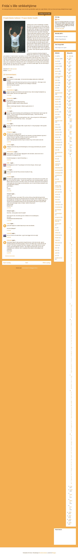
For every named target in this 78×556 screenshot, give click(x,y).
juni (71, 153)
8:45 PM (9, 167)
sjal (56, 87)
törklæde (57, 96)
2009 (70, 114)
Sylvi (56, 124)
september (71, 139)
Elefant (57, 232)
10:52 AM (9, 87)
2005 (70, 522)
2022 (70, 68)
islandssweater (59, 92)
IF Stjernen (9, 132)
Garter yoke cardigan (58, 186)
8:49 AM (9, 230)
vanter (56, 63)
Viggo (56, 240)
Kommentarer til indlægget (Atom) (29, 268)
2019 (70, 79)
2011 (70, 107)
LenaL (8, 223)
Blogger (54, 552)
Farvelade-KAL (59, 181)
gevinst (57, 129)
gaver (56, 82)
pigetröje (57, 147)
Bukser (57, 137)
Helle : (8, 163)
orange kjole (58, 223)
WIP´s (56, 73)
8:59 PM (9, 173)
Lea (8, 169)
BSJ (56, 179)
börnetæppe (58, 209)
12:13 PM (9, 108)
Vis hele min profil (59, 28)
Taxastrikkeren (10, 90)
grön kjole (57, 192)
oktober (71, 132)
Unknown (9, 240)
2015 (70, 93)
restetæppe (58, 172)
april (71, 489)
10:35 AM (9, 190)
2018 (70, 82)
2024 (70, 61)
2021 (70, 72)
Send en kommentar (10, 256)
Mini (56, 158)
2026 (70, 56)
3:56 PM (9, 160)
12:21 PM (9, 120)
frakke (56, 245)
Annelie (9, 144)
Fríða (58, 19)
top (56, 227)
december (71, 119)
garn (56, 68)
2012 (70, 103)
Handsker (57, 132)
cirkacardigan (58, 213)
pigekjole (57, 134)
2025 (70, 58)
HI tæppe (57, 139)
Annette (9, 176)
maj (71, 486)
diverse (57, 71)
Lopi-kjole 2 (58, 204)
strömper (57, 58)
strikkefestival (58, 175)
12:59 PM (9, 129)
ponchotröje (58, 170)
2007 (70, 515)
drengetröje (58, 117)
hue (56, 61)
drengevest (58, 217)
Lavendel (9, 233)
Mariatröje (57, 235)
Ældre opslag (46, 262)
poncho (57, 111)
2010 (70, 110)
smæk (56, 194)
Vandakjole (58, 142)
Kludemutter (10, 98)
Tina (8, 111)
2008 (70, 512)
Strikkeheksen (10, 151)
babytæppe (58, 167)
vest (56, 230)
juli (70, 149)
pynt (56, 255)
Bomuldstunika (58, 152)
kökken (57, 104)
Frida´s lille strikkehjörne (19, 6)
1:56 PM (9, 141)
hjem (56, 247)
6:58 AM (9, 237)
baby (56, 85)
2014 (70, 96)
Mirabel (57, 237)
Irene (8, 123)
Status (56, 127)
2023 (70, 65)
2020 (70, 75)
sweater (57, 66)
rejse (56, 150)
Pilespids (57, 189)
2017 (70, 86)
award (56, 161)
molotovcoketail (43, 552)
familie (56, 101)
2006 (70, 519)
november (71, 125)
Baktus (57, 197)
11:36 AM (9, 220)
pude (56, 252)
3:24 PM (9, 252)
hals (56, 114)
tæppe (56, 106)
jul (55, 109)
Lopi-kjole (57, 156)
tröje (56, 80)
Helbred (9, 70)
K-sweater (57, 144)
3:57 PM (9, 207)
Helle (8, 77)
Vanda (56, 99)
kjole (56, 90)
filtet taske (57, 242)
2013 (70, 100)
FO (56, 56)
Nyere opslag (7, 262)
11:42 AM (9, 95)
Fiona (56, 199)
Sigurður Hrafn (58, 120)
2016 (70, 89)
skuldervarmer (58, 257)
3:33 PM (9, 148)
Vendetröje (57, 207)
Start (26, 262)
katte (56, 250)
